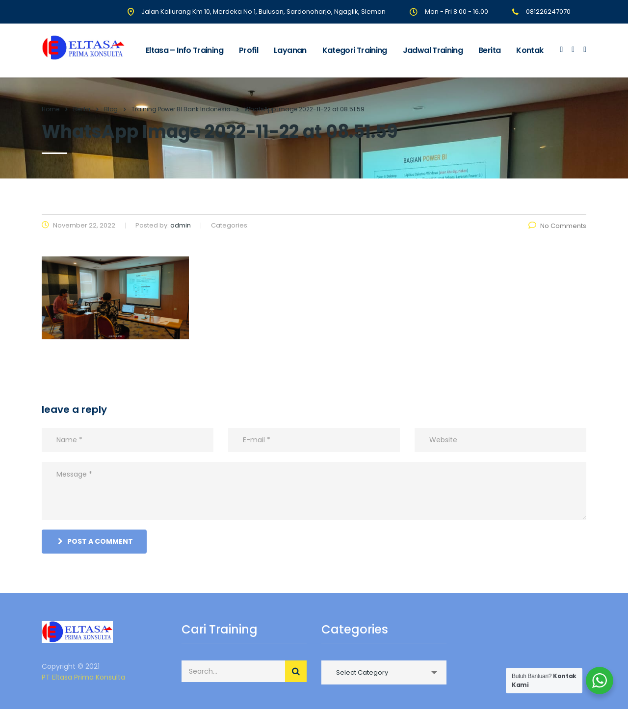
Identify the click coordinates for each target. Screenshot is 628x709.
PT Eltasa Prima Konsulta (83, 677)
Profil (248, 50)
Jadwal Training (433, 50)
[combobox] (383, 672)
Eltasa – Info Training (184, 50)
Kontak (529, 50)
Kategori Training (354, 50)
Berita (489, 50)
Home (50, 109)
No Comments (557, 225)
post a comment (95, 541)
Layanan (290, 50)
